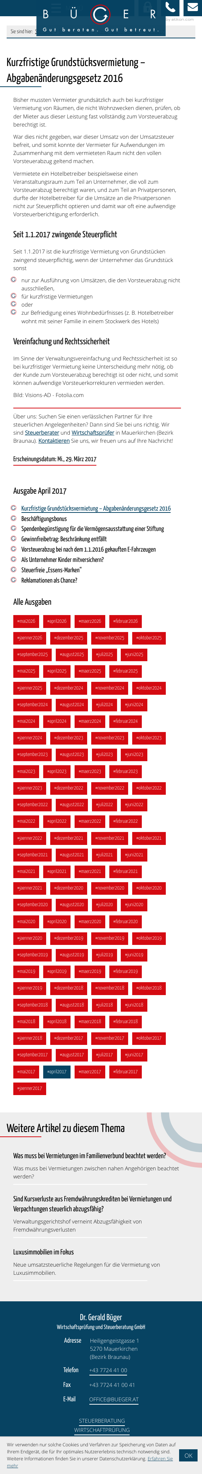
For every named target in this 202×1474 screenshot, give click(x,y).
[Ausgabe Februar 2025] (127, 673)
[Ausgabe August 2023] (73, 758)
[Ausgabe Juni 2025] (136, 656)
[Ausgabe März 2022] (90, 825)
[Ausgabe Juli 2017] (105, 1062)
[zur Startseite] (101, 18)
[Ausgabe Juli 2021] (105, 859)
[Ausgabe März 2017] (90, 1079)
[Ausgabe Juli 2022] (105, 808)
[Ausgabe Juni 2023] (136, 758)
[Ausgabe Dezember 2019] (69, 944)
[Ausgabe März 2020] (90, 927)
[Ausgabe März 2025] (90, 673)
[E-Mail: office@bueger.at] (193, 8)
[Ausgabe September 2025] (32, 656)
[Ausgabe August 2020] (73, 910)
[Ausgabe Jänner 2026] (30, 639)
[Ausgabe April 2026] (57, 622)
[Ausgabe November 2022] (111, 791)
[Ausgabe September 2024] (32, 707)
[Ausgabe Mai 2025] (26, 673)
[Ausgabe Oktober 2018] (151, 994)
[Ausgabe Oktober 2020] (151, 893)
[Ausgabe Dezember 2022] (69, 791)
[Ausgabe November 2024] (111, 690)
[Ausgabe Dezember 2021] (69, 842)
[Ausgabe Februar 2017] (127, 1079)
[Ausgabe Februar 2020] (127, 927)
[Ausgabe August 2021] (73, 859)
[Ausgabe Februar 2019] (127, 977)
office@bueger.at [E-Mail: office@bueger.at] (114, 1407)
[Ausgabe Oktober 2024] (151, 690)
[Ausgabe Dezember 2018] (69, 994)
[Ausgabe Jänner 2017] (30, 1096)
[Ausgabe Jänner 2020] (30, 944)
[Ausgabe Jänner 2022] (30, 842)
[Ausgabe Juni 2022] (136, 808)
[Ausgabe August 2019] (73, 961)
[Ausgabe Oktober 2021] (151, 842)
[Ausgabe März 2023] (90, 775)
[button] (170, 8)
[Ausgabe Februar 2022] (127, 825)
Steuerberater (42, 432)
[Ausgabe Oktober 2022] (151, 791)
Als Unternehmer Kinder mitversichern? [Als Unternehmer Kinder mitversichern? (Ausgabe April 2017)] (63, 561)
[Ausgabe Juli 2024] (105, 707)
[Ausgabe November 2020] (111, 893)
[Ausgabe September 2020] (32, 910)
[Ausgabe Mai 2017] (26, 1079)
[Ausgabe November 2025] (111, 639)
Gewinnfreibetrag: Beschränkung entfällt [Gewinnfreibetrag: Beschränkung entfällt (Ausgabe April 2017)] (64, 540)
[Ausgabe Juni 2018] (136, 1011)
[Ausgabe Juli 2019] (105, 961)
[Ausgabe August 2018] (73, 1011)
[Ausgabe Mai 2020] (26, 927)
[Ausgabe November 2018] (111, 994)
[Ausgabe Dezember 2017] (69, 1045)
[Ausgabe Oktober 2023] (151, 741)
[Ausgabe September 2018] (32, 1011)
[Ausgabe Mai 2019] (26, 977)
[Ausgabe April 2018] (57, 1028)
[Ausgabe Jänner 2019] (30, 994)
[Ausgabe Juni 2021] (136, 859)
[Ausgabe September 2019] (32, 961)
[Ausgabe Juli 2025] (105, 656)
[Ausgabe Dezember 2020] (69, 893)
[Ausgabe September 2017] (32, 1062)
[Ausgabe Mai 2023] (26, 775)
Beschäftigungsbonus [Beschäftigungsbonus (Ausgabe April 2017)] (44, 519)
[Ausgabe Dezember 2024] (69, 690)
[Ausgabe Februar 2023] (127, 775)
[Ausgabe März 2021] (90, 876)
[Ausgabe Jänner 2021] (30, 893)
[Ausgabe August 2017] (73, 1062)
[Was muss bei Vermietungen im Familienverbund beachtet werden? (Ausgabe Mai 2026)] (97, 1173)
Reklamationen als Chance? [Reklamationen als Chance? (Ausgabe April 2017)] (49, 582)
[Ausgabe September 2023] (32, 758)
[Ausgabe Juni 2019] (136, 961)
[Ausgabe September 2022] (32, 808)
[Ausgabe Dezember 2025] (69, 639)
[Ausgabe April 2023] (57, 775)
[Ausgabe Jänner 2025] (30, 690)
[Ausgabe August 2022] (73, 808)
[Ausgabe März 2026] (90, 622)
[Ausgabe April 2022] (57, 825)
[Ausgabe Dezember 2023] (69, 741)
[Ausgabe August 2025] (73, 656)
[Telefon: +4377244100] (108, 1378)
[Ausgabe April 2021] (57, 876)
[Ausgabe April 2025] (57, 673)
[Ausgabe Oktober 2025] (151, 639)
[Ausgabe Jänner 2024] (30, 741)
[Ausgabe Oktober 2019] (151, 944)
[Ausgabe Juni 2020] (136, 910)
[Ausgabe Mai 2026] (26, 622)
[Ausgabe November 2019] (111, 944)
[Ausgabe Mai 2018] (26, 1028)
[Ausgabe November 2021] (111, 842)
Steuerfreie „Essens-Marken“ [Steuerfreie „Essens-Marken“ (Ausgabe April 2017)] (51, 571)
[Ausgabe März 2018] (90, 1028)
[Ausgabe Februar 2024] (127, 724)
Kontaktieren (54, 441)
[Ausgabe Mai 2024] (26, 724)
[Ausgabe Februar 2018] (127, 1028)
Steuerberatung (102, 1428)
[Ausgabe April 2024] (57, 724)
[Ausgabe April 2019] (57, 977)
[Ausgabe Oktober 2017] (151, 1045)
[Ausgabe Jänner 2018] (30, 1045)
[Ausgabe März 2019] (90, 977)
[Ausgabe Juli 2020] (105, 910)
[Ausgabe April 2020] (57, 927)
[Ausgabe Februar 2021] (127, 876)
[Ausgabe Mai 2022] (26, 825)
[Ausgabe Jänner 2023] (30, 791)
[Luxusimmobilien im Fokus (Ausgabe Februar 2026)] (97, 1269)
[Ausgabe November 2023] (111, 741)
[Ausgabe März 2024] (90, 724)
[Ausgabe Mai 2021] (26, 876)
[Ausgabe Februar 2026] (127, 622)
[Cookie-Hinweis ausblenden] (188, 1455)
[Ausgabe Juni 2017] (136, 1062)
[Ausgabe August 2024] (73, 707)
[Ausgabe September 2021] (32, 859)
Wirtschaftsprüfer (93, 432)
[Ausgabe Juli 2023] (105, 758)
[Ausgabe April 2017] (57, 1079)
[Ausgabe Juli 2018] (105, 1011)
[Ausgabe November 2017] (111, 1045)
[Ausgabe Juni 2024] (136, 707)
